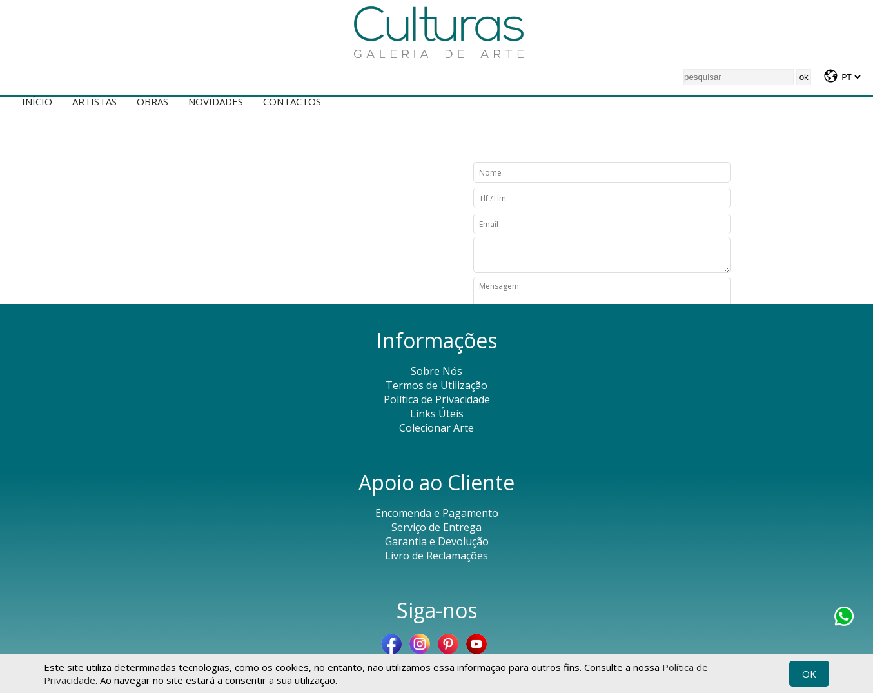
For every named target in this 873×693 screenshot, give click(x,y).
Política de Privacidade (437, 399)
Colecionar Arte (436, 428)
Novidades (215, 101)
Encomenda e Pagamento (436, 513)
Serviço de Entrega (436, 527)
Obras (152, 101)
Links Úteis (437, 414)
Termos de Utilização (436, 385)
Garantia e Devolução (437, 541)
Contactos (292, 101)
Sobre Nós (436, 371)
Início (37, 101)
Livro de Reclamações (436, 555)
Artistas (94, 101)
